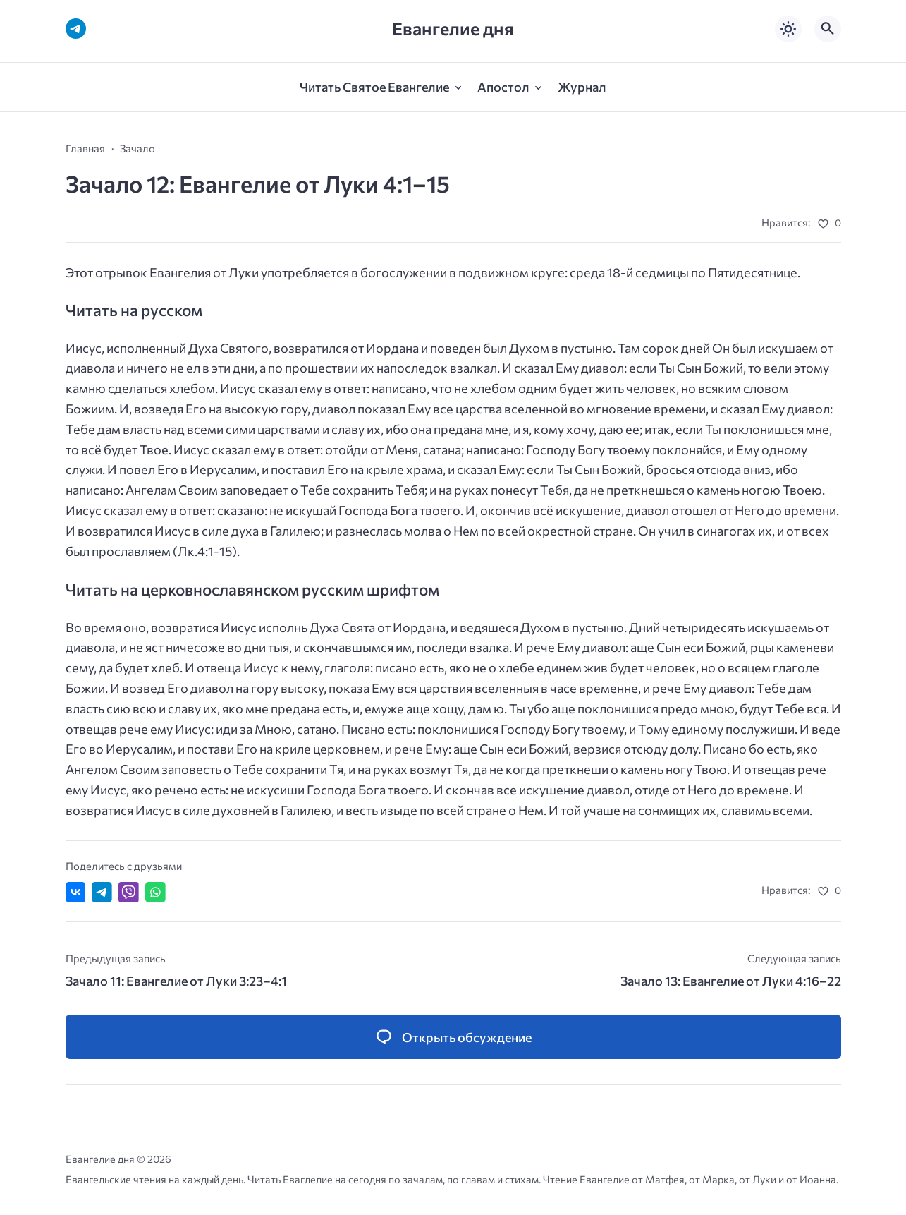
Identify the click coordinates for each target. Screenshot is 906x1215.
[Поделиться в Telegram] (102, 892)
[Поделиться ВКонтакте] (76, 892)
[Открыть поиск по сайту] (827, 29)
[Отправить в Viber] (128, 892)
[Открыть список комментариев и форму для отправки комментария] (453, 1037)
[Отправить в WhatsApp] (155, 892)
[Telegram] (76, 28)
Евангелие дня (453, 28)
